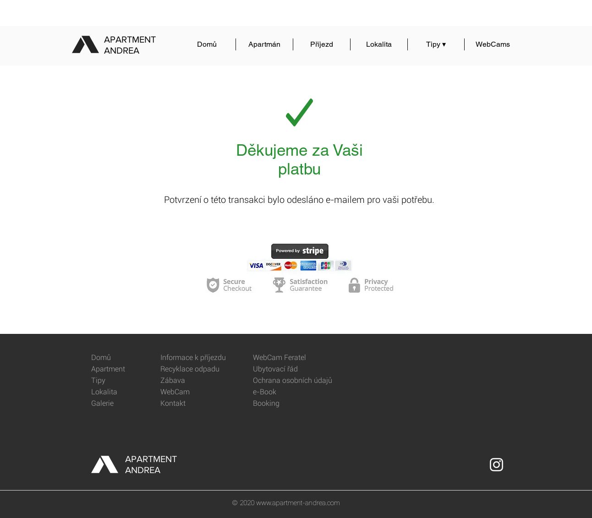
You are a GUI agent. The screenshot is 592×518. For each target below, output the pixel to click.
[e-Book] (285, 392)
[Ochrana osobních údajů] (297, 381)
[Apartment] (124, 369)
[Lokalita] (124, 392)
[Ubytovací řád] (285, 369)
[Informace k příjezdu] (195, 358)
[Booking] (285, 403)
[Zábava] (193, 381)
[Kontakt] (193, 403)
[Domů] (124, 358)
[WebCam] (193, 392)
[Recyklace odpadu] (193, 369)
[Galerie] (124, 403)
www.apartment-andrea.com (298, 503)
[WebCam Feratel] (285, 358)
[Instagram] (496, 465)
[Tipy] (124, 381)
